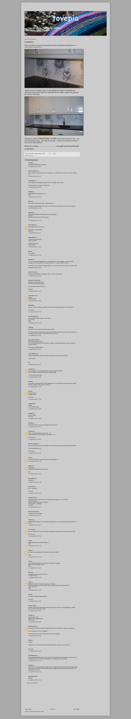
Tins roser (30, 529)
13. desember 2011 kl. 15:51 (34, 311)
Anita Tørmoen (31, 272)
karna (29, 201)
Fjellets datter (31, 237)
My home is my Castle (33, 280)
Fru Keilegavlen (32, 655)
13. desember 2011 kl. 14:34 (34, 275)
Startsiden (52, 709)
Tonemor (30, 413)
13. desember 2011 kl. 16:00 (34, 323)
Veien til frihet (31, 225)
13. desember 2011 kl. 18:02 (34, 408)
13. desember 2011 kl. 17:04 (34, 386)
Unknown (30, 369)
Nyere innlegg (28, 709)
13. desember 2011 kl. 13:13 (34, 176)
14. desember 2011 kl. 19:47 (34, 610)
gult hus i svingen (32, 443)
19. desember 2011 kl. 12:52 (34, 680)
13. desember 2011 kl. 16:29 (34, 335)
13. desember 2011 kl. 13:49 (34, 208)
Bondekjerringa (32, 676)
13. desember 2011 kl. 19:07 (34, 426)
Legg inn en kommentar (32, 683)
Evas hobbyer (31, 478)
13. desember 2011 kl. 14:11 (34, 246)
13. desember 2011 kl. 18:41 (34, 418)
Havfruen (30, 212)
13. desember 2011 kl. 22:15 (34, 507)
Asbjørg (30, 162)
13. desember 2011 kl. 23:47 (34, 515)
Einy (29, 594)
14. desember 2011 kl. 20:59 (34, 622)
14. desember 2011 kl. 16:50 (34, 568)
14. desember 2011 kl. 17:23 (34, 577)
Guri (29, 540)
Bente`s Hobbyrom (32, 171)
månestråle (31, 486)
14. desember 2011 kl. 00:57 (34, 525)
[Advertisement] (52, 696)
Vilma (29, 640)
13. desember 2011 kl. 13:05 (34, 166)
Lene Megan (31, 180)
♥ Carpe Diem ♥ (32, 295)
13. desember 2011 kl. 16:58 (34, 377)
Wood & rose (31, 605)
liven (29, 457)
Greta (29, 381)
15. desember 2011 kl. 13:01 (34, 660)
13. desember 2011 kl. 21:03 (34, 461)
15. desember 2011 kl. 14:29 (34, 671)
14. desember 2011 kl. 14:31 (34, 556)
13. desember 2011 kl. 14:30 (34, 255)
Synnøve (30, 465)
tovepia (26, 5)
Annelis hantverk (32, 316)
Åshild (29, 327)
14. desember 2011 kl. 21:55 (34, 635)
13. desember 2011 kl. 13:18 (34, 187)
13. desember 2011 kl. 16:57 (34, 364)
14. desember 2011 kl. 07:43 (34, 536)
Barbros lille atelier (32, 511)
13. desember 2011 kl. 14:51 (34, 291)
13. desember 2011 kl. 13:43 (34, 197)
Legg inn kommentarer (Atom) (37, 711)
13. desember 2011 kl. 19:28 (34, 453)
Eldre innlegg (76, 709)
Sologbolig (31, 403)
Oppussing (31, 155)
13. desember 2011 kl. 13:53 (34, 220)
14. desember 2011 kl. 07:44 (34, 545)
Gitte (29, 391)
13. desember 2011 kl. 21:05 (34, 473)
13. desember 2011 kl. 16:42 (34, 349)
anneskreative (31, 497)
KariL (29, 550)
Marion (30, 572)
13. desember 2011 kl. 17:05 (34, 399)
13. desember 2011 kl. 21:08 (34, 482)
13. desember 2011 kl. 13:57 (34, 233)
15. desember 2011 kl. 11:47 (34, 651)
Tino (29, 561)
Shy (29, 251)
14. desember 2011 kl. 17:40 (34, 590)
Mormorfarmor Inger (33, 340)
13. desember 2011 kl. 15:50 (34, 300)
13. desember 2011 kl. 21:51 (34, 493)
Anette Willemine (32, 353)
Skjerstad (30, 305)
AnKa (29, 582)
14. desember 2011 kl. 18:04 (34, 601)
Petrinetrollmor (32, 626)
